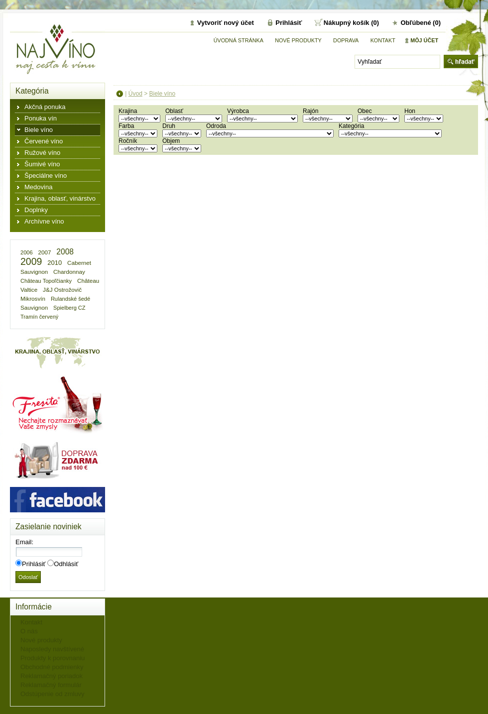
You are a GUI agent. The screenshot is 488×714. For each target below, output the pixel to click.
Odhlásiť (66, 564)
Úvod (135, 93)
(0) (375, 22)
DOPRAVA (346, 40)
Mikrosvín (32, 298)
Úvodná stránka (238, 40)
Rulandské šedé (70, 299)
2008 (65, 251)
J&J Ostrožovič (62, 289)
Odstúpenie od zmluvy (52, 694)
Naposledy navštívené (52, 649)
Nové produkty (298, 40)
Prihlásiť (288, 22)
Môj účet (424, 40)
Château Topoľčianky (46, 281)
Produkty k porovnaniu (52, 658)
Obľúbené (415, 22)
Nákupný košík (347, 22)
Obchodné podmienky (51, 667)
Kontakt (382, 40)
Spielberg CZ (69, 308)
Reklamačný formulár (51, 685)
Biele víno (162, 93)
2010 (54, 262)
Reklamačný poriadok (51, 676)
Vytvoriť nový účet (225, 22)
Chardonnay (69, 271)
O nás (29, 631)
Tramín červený (39, 317)
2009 (31, 261)
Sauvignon (34, 307)
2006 (26, 252)
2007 (44, 252)
